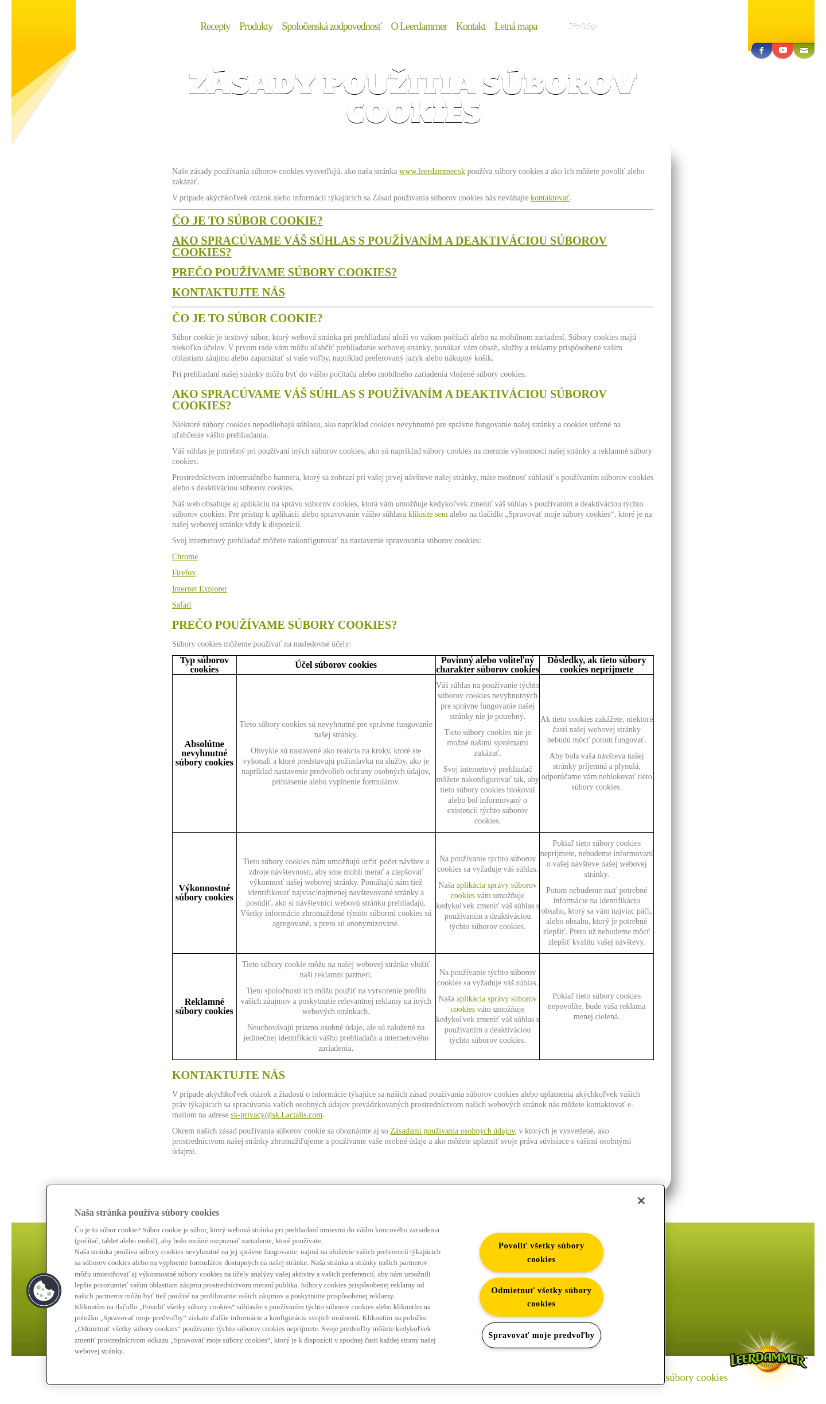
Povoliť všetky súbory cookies (541, 1252)
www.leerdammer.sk (432, 171)
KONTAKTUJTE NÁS (228, 292)
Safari (181, 605)
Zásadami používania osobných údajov (452, 1131)
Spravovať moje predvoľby (541, 1335)
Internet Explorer (199, 589)
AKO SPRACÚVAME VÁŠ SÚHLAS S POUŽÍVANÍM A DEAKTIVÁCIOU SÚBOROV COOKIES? (389, 246)
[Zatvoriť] (641, 1200)
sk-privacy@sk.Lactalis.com (276, 1115)
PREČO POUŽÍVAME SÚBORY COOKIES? (284, 272)
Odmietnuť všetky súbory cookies (541, 1297)
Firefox (184, 572)
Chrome (185, 556)
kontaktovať (550, 198)
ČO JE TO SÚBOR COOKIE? (247, 220)
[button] (44, 1291)
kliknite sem (428, 514)
